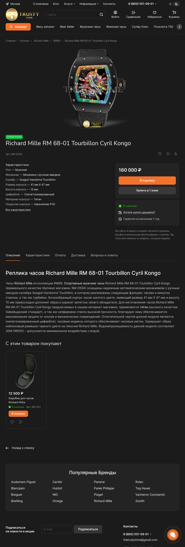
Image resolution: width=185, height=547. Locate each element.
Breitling (17, 501)
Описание (13, 255)
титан (144, 307)
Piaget (98, 494)
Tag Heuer (142, 488)
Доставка (78, 255)
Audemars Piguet (23, 482)
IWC (55, 494)
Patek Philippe (104, 488)
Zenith (139, 501)
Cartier (57, 482)
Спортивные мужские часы (84, 283)
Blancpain (18, 488)
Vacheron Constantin (150, 494)
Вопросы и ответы (104, 255)
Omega (58, 501)
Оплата (60, 255)
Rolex (139, 482)
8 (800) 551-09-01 (141, 3)
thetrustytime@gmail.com (140, 540)
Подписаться (88, 529)
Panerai (99, 482)
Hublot (57, 488)
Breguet (16, 494)
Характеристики (38, 255)
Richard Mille (23, 283)
